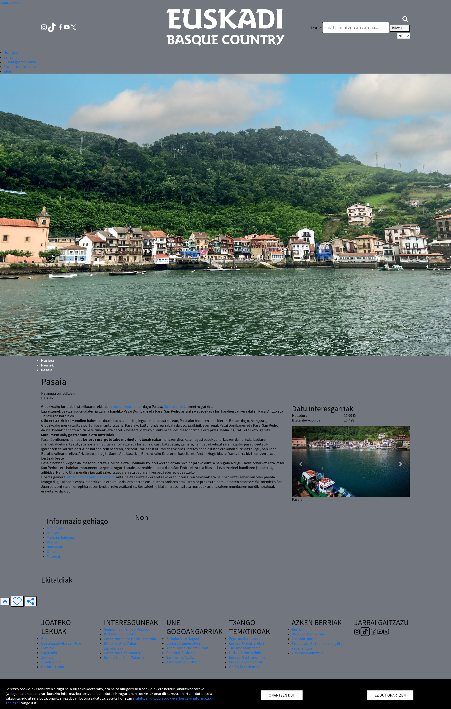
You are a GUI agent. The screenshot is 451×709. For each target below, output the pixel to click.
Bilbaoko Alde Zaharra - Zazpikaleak (123, 645)
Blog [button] (7, 71)
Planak (52, 542)
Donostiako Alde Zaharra (124, 657)
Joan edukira (10, 2)
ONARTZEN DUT (282, 695)
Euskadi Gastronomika (247, 657)
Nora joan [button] (11, 52)
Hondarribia (50, 662)
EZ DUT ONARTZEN (390, 695)
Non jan (53, 532)
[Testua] (355, 27)
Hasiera (47, 360)
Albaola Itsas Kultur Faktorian (91, 477)
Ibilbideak (55, 546)
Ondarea (53, 551)
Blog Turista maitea (308, 634)
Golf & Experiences (244, 666)
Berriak (297, 629)
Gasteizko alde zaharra (122, 652)
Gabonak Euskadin (181, 652)
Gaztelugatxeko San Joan (61, 643)
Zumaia (47, 657)
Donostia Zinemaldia (183, 643)
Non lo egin (56, 528)
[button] (405, 18)
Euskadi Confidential (245, 662)
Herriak (47, 365)
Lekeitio (47, 648)
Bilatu (400, 28)
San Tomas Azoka (180, 657)
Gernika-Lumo (52, 666)
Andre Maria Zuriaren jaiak (187, 648)
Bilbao (46, 638)
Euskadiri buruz (304, 638)
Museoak (54, 556)
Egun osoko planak (244, 638)
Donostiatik (173, 406)
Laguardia (49, 652)
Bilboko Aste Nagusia (183, 638)
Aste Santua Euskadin (183, 662)
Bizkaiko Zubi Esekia (120, 634)
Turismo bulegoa (60, 537)
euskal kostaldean (127, 406)
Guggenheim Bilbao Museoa (126, 629)
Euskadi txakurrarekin (246, 643)
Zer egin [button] (10, 57)
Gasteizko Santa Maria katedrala (130, 638)
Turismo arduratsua (307, 652)
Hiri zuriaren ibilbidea (246, 652)
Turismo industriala (244, 648)
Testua (315, 27)
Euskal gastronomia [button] (20, 61)
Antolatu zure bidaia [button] (20, 66)
